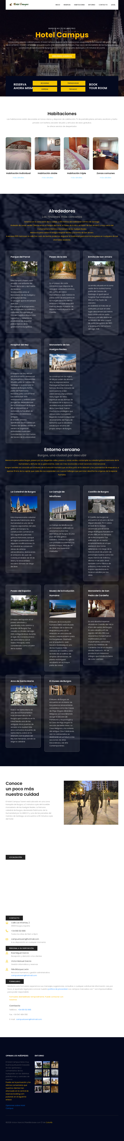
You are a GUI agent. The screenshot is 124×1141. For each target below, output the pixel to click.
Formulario (14, 981)
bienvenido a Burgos (62, 56)
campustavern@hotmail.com (25, 939)
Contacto (103, 5)
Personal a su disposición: (21, 948)
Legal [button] (113, 5)
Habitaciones (79, 5)
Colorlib (49, 1122)
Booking (45, 83)
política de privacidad (57, 989)
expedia (45, 89)
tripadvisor (73, 83)
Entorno (91, 5)
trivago (73, 89)
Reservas (67, 5)
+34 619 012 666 (18, 930)
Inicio (58, 5)
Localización (15, 857)
